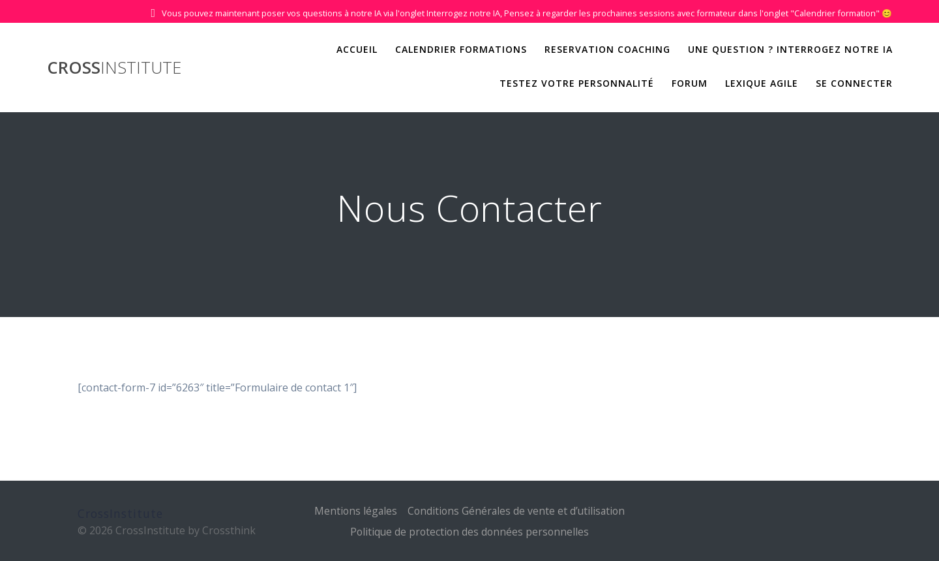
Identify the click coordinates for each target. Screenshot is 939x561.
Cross (114, 67)
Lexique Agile (761, 83)
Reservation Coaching (607, 49)
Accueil (357, 49)
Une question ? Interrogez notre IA (790, 49)
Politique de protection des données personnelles (469, 531)
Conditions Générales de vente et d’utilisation (516, 511)
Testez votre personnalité (576, 83)
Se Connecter (854, 83)
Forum (690, 83)
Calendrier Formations (461, 49)
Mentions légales (354, 511)
